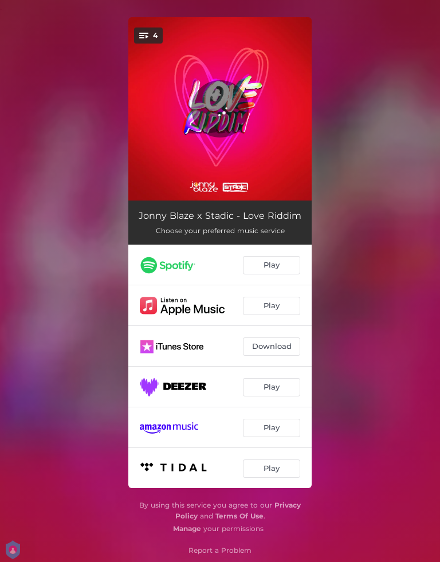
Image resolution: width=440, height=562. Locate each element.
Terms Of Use (239, 516)
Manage (187, 528)
